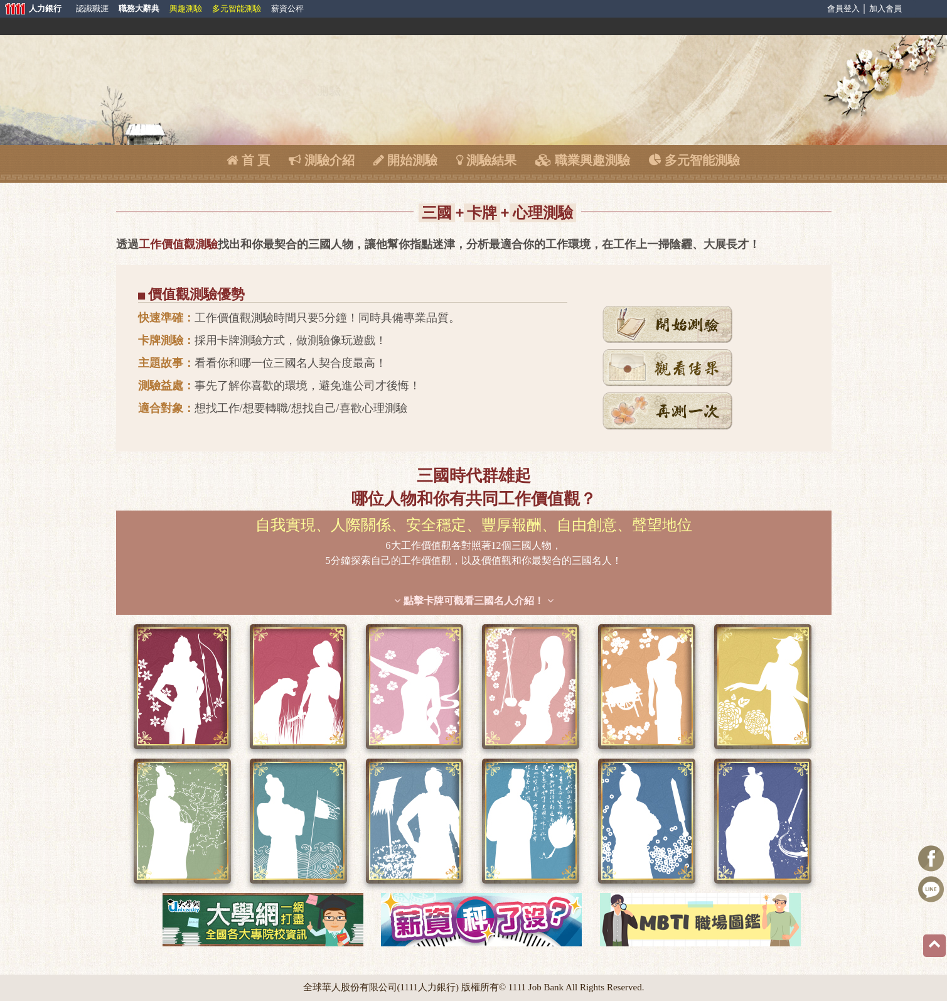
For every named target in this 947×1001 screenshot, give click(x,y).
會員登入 (843, 8)
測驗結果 (486, 160)
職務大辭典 (139, 8)
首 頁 (248, 160)
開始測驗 (405, 160)
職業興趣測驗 (582, 160)
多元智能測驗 (236, 8)
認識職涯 (92, 8)
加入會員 (885, 8)
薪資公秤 (287, 8)
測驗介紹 (322, 160)
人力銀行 (31, 9)
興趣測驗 (185, 8)
